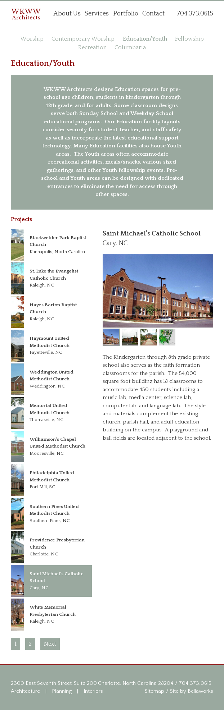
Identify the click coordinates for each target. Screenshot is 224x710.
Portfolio (125, 13)
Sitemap (154, 691)
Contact (153, 13)
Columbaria (130, 47)
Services (97, 13)
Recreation (92, 47)
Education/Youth (145, 39)
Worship (32, 39)
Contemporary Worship (83, 39)
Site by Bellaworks (191, 691)
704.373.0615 (195, 683)
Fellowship (189, 39)
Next (50, 644)
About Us (67, 13)
